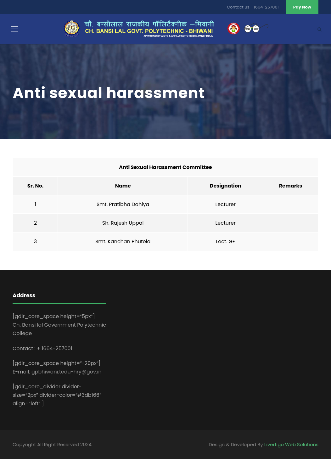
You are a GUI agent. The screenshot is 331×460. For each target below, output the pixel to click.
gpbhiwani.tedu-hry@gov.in (66, 373)
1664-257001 (266, 7)
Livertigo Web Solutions (291, 445)
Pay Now (302, 7)
